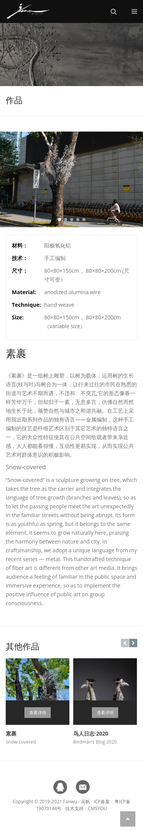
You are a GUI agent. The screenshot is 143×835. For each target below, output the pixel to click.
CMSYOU (97, 808)
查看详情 (37, 712)
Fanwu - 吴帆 (76, 801)
